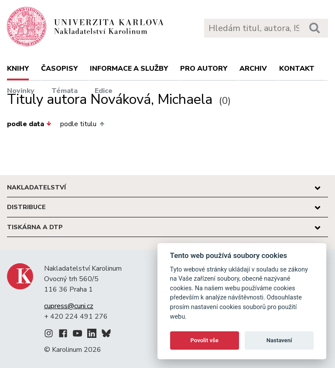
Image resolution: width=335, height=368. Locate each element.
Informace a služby (129, 68)
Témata (64, 91)
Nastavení (279, 340)
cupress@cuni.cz (68, 306)
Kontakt (296, 68)
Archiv (253, 68)
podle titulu (82, 124)
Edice (104, 91)
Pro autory (203, 68)
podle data (29, 124)
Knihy (18, 68)
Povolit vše (205, 340)
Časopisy (59, 68)
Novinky (20, 91)
